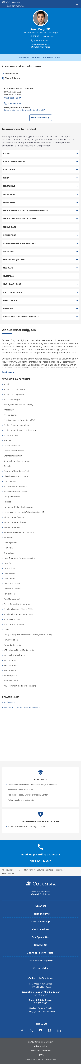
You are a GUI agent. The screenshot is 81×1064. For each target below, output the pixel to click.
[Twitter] (31, 1030)
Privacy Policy (40, 1046)
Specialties (23, 57)
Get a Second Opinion (40, 961)
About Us (40, 906)
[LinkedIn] (59, 1030)
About (57, 57)
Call (40, 861)
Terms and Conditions (40, 1051)
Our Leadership (40, 922)
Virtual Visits (40, 968)
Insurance (48, 57)
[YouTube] (40, 1030)
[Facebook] (22, 1030)
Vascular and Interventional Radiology (21, 707)
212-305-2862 (50, 1059)
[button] (40, 118)
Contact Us (40, 945)
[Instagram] (49, 1030)
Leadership (36, 57)
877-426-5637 (40, 995)
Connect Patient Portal (40, 953)
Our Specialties (40, 937)
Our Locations (40, 929)
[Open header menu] (77, 3)
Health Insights (41, 914)
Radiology (8, 702)
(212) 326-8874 (41, 40)
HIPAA (40, 1055)
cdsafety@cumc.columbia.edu (40, 1011)
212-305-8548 (40, 1003)
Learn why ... (48, 36)
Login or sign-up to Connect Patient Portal (23, 110)
